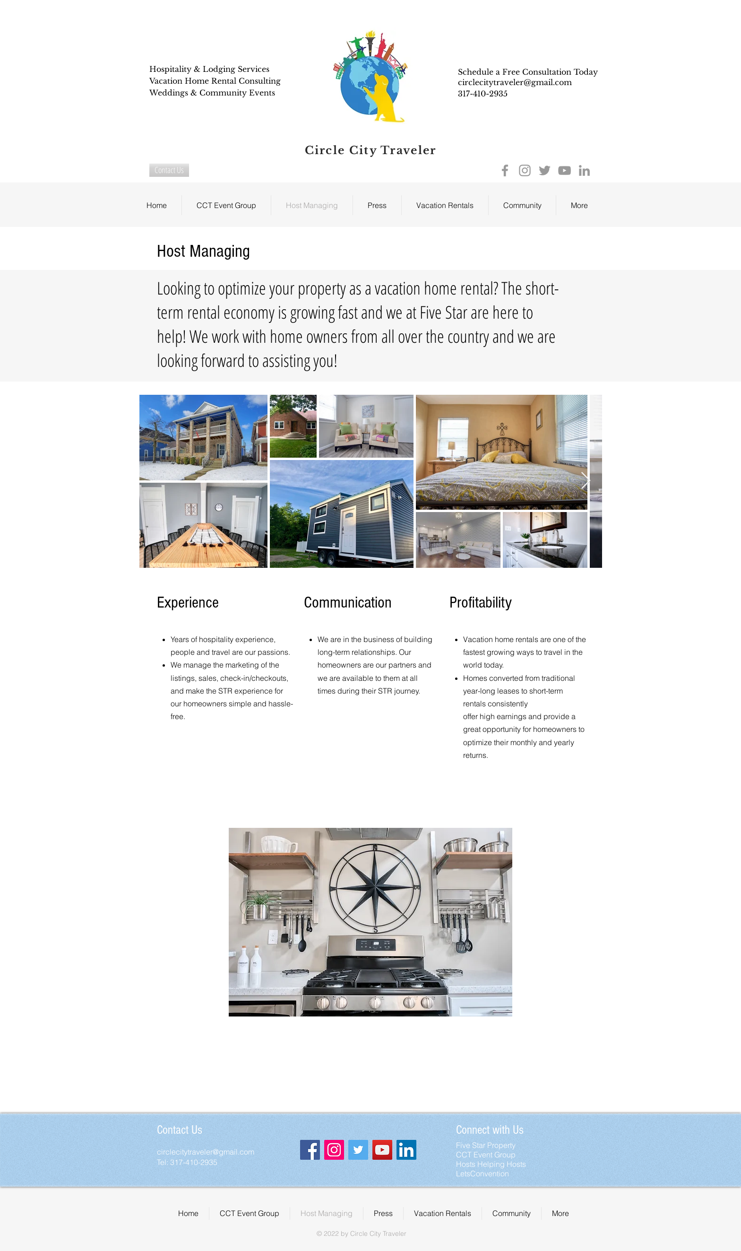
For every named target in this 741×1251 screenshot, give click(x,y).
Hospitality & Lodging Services (209, 69)
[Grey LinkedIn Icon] (584, 170)
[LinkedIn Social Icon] (406, 1150)
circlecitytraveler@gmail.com (515, 82)
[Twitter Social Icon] (358, 1150)
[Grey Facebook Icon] (505, 170)
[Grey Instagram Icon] (525, 170)
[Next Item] (585, 481)
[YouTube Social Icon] (382, 1150)
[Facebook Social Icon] (310, 1150)
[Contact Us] (169, 170)
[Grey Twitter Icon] (544, 170)
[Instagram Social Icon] (334, 1150)
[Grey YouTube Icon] (564, 170)
